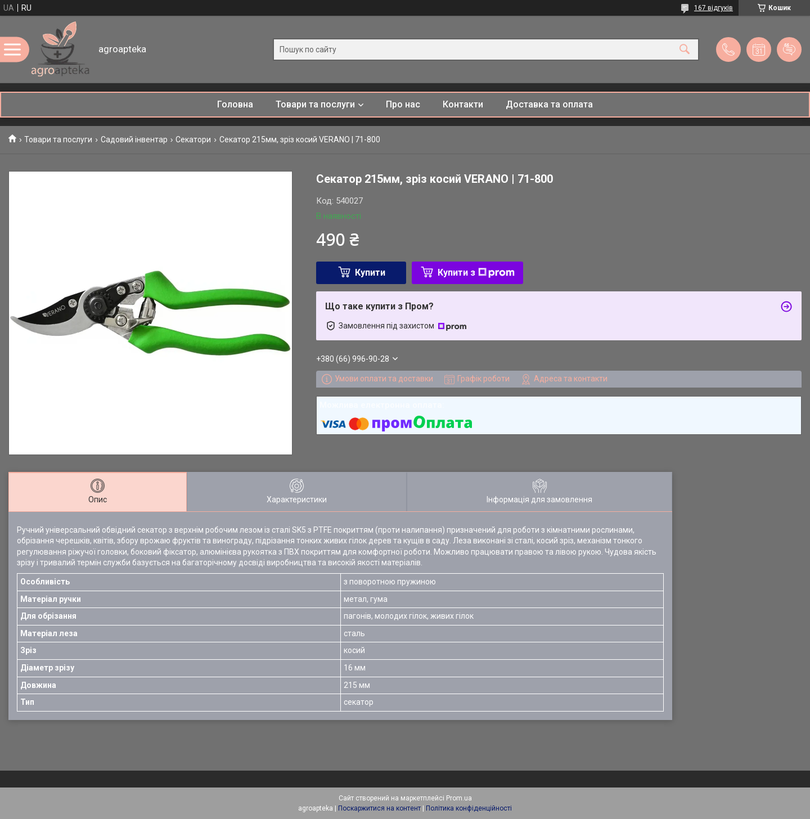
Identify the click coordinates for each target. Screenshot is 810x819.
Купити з (476, 272)
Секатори (193, 139)
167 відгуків (713, 8)
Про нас (403, 104)
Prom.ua (459, 798)
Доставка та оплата (549, 104)
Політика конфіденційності (469, 808)
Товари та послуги (315, 104)
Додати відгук (789, 49)
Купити (370, 272)
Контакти (463, 104)
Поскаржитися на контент (379, 808)
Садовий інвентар (134, 139)
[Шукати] (684, 49)
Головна (235, 104)
